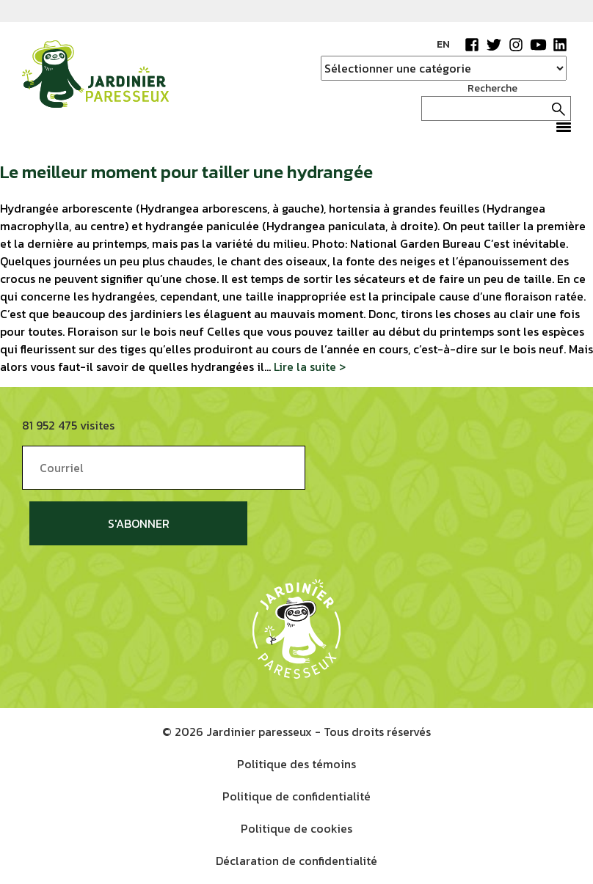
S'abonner (139, 523)
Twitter (494, 44)
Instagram (516, 44)
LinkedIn (560, 44)
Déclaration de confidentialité (296, 860)
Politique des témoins (296, 764)
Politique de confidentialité (296, 796)
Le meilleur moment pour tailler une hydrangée (186, 172)
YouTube (538, 44)
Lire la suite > (310, 366)
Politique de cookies (296, 828)
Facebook (472, 44)
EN (443, 44)
